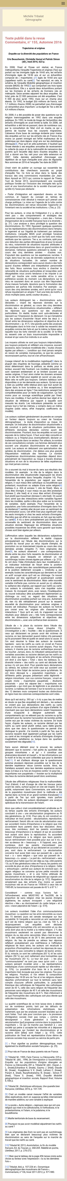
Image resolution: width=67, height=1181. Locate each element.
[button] (63, 3)
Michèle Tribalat (33, 16)
